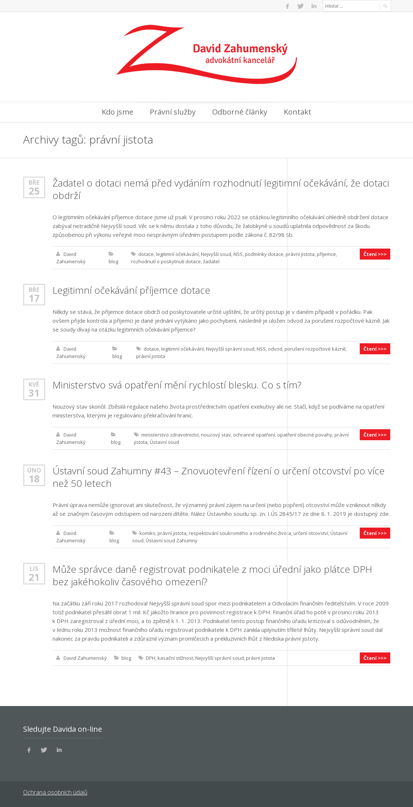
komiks (147, 533)
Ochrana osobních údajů (55, 792)
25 (34, 191)
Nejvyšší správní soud (230, 348)
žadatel (211, 261)
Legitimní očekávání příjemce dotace (131, 290)
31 (34, 393)
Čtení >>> (375, 254)
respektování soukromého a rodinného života (240, 533)
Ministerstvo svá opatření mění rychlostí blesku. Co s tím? (176, 384)
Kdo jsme (117, 112)
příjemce (326, 254)
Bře (34, 182)
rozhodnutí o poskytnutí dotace (166, 261)
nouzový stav (216, 434)
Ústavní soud (164, 442)
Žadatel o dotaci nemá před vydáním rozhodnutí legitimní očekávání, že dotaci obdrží (220, 189)
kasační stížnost (175, 658)
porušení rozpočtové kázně (315, 348)
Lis (34, 568)
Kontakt (297, 112)
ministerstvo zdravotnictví (170, 434)
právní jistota (300, 254)
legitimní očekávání (177, 254)
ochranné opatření (254, 434)
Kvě (34, 384)
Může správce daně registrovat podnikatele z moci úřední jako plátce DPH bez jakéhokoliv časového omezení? (212, 575)
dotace (146, 254)
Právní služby (173, 112)
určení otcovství (310, 533)
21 (34, 577)
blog (113, 261)
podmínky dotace (264, 254)
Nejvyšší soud (216, 254)
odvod (275, 348)
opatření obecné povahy (304, 434)
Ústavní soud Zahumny (172, 540)
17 (34, 298)
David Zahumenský (85, 658)
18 (34, 479)
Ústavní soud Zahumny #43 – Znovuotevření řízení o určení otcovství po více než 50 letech (218, 477)
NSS (238, 254)
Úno (34, 470)
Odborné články (239, 112)
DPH (150, 658)
